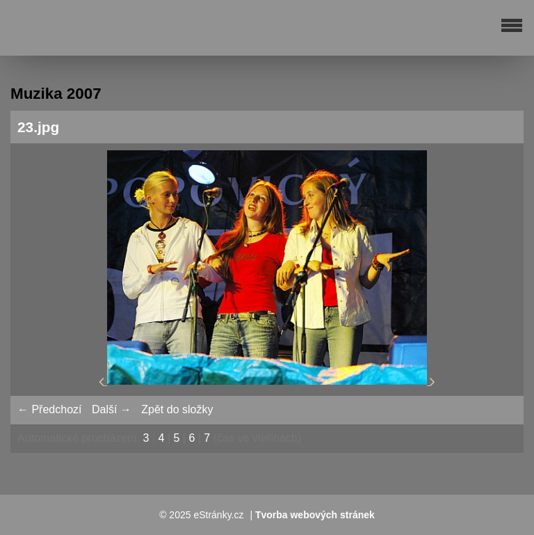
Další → (111, 409)
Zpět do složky (177, 409)
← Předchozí (49, 409)
